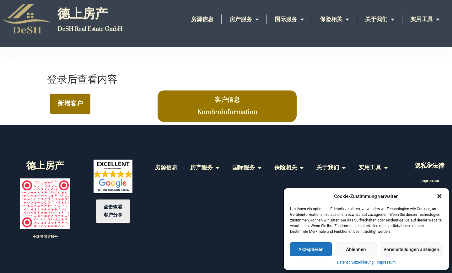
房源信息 (202, 11)
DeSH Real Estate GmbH (89, 20)
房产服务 (244, 11)
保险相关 (334, 11)
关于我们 (379, 11)
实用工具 (424, 11)
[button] (439, 196)
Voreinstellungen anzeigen (411, 249)
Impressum (386, 262)
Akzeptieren (311, 249)
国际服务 (289, 11)
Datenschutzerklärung (355, 262)
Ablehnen (356, 249)
